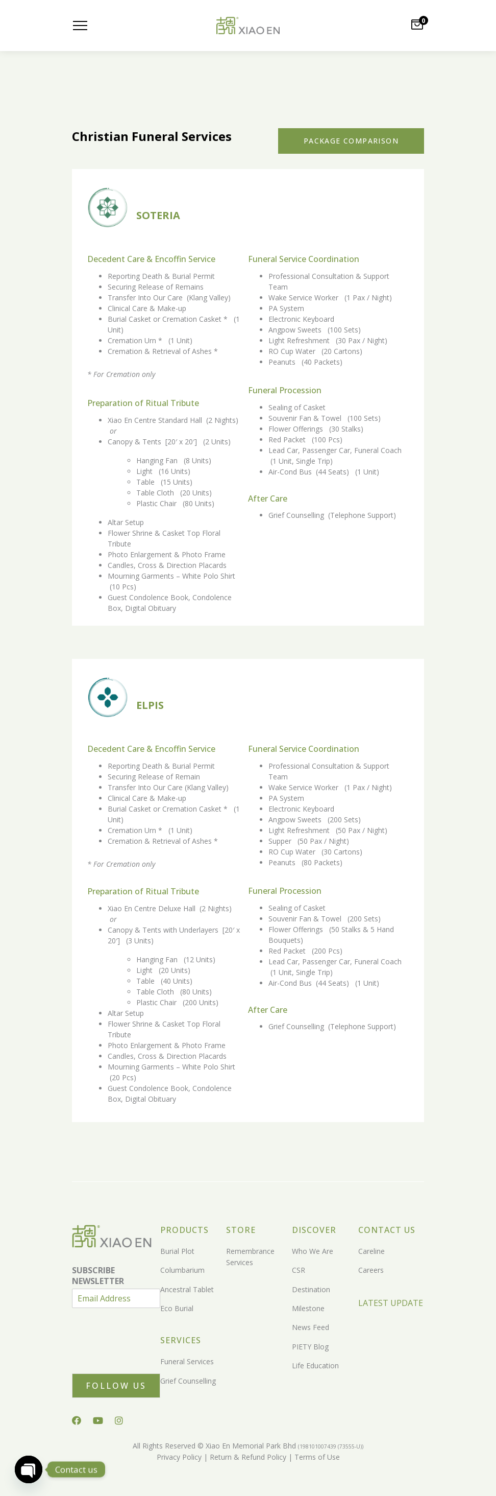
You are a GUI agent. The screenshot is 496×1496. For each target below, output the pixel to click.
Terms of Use (316, 1457)
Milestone (308, 1308)
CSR (298, 1270)
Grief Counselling (188, 1381)
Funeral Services (187, 1361)
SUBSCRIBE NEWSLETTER (98, 1276)
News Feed (310, 1327)
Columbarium (182, 1270)
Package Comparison (351, 141)
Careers (371, 1270)
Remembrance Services (250, 1256)
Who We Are (312, 1251)
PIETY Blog (310, 1346)
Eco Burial (176, 1308)
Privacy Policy (179, 1457)
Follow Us (116, 1385)
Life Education (315, 1365)
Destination (311, 1289)
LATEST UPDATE (390, 1303)
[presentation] (149, 1356)
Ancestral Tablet (187, 1289)
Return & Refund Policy (247, 1457)
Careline (371, 1251)
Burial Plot (177, 1251)
